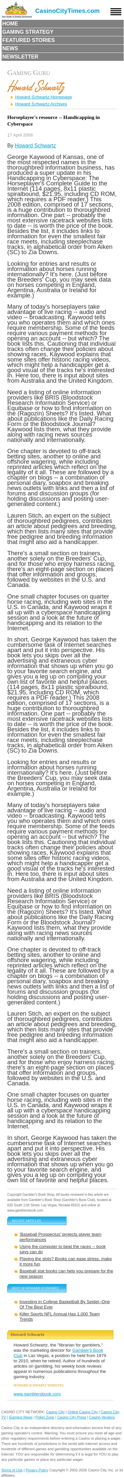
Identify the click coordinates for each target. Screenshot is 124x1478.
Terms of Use (12, 1470)
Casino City (55, 1412)
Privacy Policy (37, 1470)
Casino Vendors (102, 1417)
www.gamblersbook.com (37, 1393)
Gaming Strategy (27, 32)
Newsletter (20, 56)
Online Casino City (82, 1412)
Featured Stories (28, 40)
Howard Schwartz (35, 145)
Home (10, 23)
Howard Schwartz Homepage (43, 97)
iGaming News (21, 1417)
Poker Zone (44, 1417)
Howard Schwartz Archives (41, 103)
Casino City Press (71, 1417)
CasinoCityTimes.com (67, 10)
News (10, 48)
